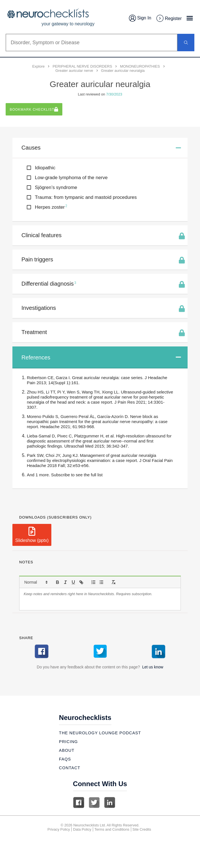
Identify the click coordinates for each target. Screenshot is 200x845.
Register (169, 19)
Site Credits (142, 829)
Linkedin (109, 802)
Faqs (65, 759)
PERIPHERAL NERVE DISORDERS (82, 66)
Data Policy (82, 829)
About (66, 750)
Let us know (152, 667)
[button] (35, 582)
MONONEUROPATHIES (140, 66)
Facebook (78, 802)
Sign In (140, 18)
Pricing (68, 741)
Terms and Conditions (111, 829)
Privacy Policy (58, 829)
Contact (69, 768)
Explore (38, 66)
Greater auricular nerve (74, 70)
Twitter (94, 802)
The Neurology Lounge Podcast (100, 733)
